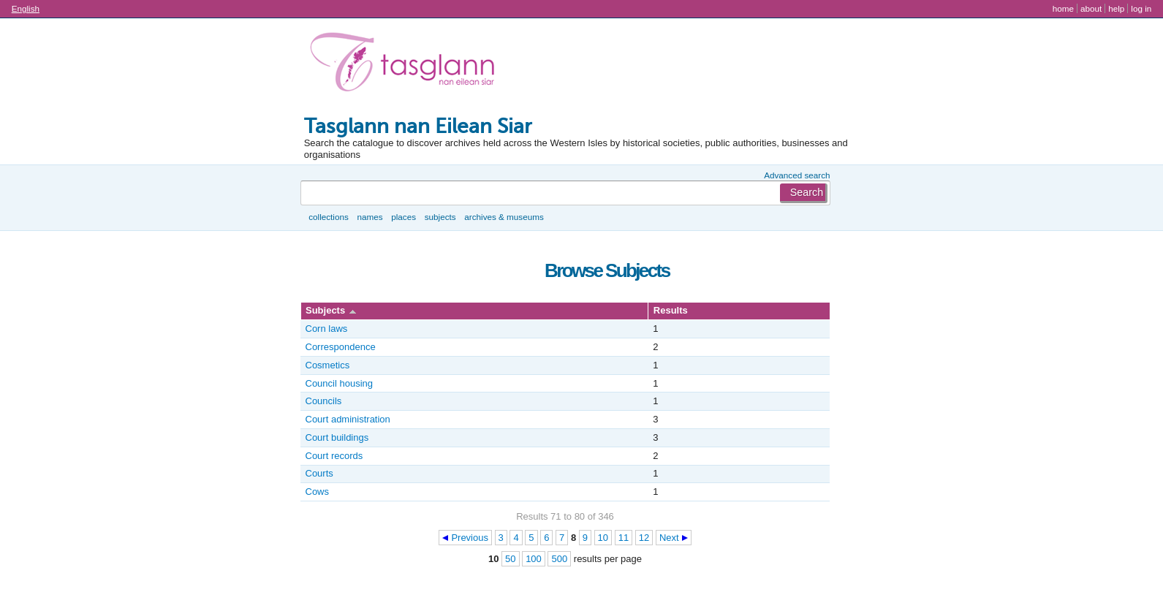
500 (559, 558)
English (25, 8)
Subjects (440, 216)
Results (671, 310)
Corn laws (327, 328)
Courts (319, 473)
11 (623, 537)
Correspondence (341, 346)
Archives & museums (503, 216)
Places (403, 216)
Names (369, 216)
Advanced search (797, 175)
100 (534, 558)
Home (1063, 8)
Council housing (340, 383)
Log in (1141, 8)
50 (510, 558)
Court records (334, 455)
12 (644, 537)
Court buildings (337, 437)
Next (669, 537)
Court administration (348, 419)
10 (603, 537)
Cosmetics (328, 365)
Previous (469, 537)
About (1091, 8)
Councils (324, 400)
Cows (318, 491)
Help (1116, 8)
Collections (328, 216)
